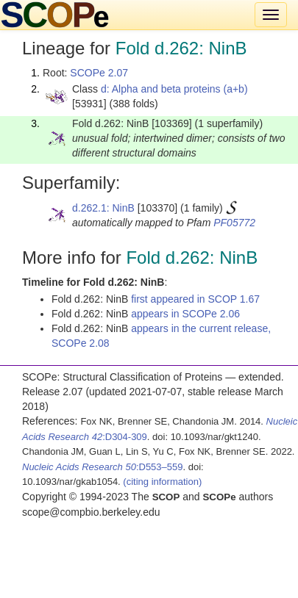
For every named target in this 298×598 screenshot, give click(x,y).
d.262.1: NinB (103, 208)
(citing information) (162, 481)
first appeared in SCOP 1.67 (195, 299)
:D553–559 (102, 466)
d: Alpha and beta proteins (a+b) (174, 89)
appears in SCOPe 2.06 (185, 314)
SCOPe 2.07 (99, 73)
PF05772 (234, 222)
